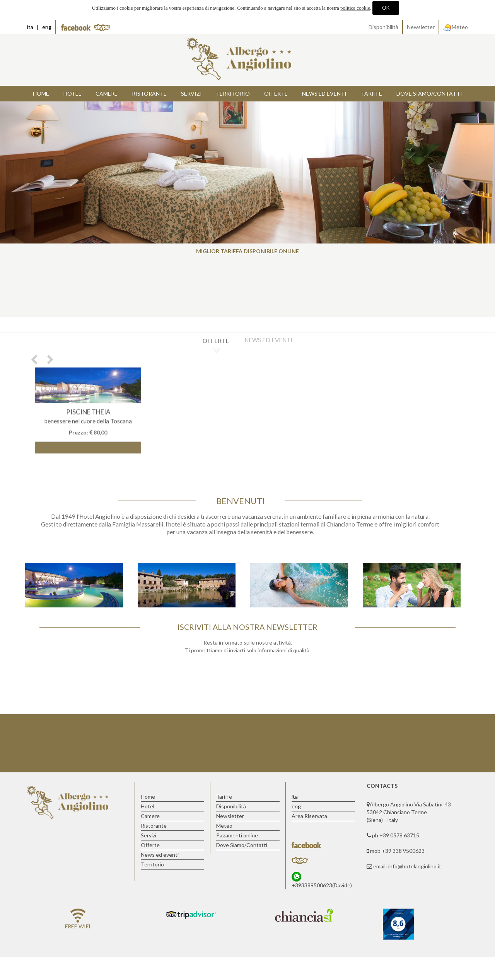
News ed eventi (268, 339)
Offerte (216, 340)
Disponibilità (383, 27)
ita (30, 27)
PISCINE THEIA (88, 414)
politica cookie (355, 8)
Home (41, 93)
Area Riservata (309, 816)
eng (46, 27)
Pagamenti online (237, 835)
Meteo (455, 27)
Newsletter (421, 27)
